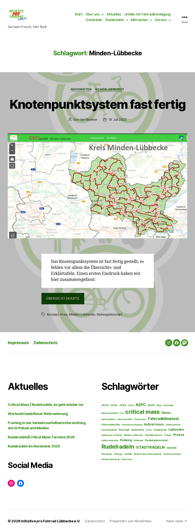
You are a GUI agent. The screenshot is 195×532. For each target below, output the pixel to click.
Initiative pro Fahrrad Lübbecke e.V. (50, 521)
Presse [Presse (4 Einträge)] (178, 435)
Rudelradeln (115, 20)
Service (161, 20)
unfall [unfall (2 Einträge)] (127, 453)
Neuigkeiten (81, 89)
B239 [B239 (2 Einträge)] (151, 405)
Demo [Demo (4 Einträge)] (166, 413)
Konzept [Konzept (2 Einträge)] (124, 429)
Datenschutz (46, 342)
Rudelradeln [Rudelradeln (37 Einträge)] (117, 446)
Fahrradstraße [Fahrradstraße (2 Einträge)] (110, 424)
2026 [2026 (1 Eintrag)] (131, 405)
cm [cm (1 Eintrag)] (121, 413)
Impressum (18, 342)
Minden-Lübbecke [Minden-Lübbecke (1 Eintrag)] (133, 435)
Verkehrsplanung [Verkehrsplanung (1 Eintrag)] (110, 459)
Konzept (53, 314)
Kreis (63, 314)
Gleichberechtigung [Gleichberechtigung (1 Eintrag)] (132, 424)
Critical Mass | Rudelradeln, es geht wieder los (45, 405)
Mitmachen (139, 20)
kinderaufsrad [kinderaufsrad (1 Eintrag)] (173, 424)
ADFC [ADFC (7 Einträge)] (141, 404)
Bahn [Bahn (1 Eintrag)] (159, 405)
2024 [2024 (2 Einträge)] (122, 405)
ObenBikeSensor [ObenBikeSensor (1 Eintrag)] (153, 435)
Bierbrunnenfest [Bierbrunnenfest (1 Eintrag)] (110, 413)
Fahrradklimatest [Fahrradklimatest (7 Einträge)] (163, 418)
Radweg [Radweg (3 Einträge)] (126, 440)
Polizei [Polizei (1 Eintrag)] (167, 435)
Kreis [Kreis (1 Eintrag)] (149, 430)
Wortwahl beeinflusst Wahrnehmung (38, 414)
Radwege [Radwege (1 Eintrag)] (138, 440)
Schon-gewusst (109, 89)
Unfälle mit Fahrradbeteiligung (147, 14)
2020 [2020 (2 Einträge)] (105, 405)
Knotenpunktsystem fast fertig (97, 104)
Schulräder (94, 20)
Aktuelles (114, 14)
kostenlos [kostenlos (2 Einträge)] (137, 429)
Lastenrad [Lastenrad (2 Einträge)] (160, 429)
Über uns (93, 14)
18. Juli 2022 (117, 119)
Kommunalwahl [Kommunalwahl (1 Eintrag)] (109, 430)
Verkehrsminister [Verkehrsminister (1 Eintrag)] (172, 454)
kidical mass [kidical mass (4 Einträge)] (154, 424)
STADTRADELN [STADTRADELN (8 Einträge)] (150, 447)
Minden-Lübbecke (82, 314)
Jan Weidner (88, 119)
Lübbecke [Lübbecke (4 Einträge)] (176, 429)
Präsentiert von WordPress (130, 521)
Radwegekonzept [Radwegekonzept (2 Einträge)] (156, 440)
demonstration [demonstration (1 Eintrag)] (125, 419)
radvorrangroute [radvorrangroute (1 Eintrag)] (109, 440)
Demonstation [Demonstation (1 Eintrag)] (108, 419)
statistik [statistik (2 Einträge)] (171, 447)
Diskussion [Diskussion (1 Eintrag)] (140, 419)
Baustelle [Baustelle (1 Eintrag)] (168, 405)
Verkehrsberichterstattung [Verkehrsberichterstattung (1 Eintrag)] (147, 454)
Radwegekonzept (109, 314)
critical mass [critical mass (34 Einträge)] (142, 411)
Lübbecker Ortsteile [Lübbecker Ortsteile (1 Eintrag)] (111, 435)
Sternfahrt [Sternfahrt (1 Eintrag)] (106, 454)
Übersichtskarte (63, 298)
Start (79, 14)
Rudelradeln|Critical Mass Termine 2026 (41, 437)
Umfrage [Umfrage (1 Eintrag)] (118, 454)
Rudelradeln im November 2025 (34, 446)
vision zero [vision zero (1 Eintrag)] (126, 459)
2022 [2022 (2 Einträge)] (113, 405)
